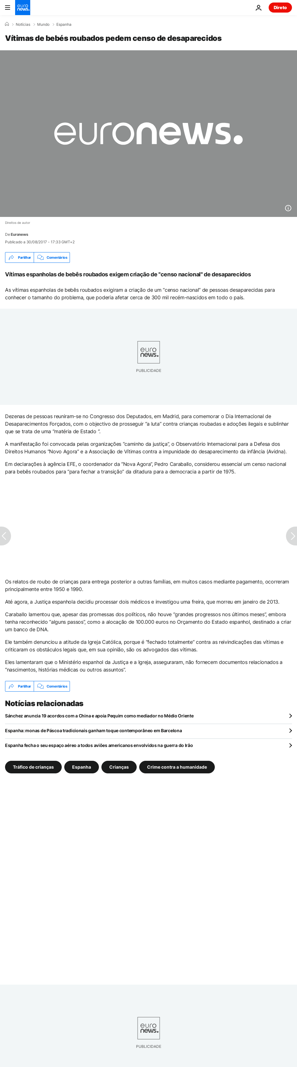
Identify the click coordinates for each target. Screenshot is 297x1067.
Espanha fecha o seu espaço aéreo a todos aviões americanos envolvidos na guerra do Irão (99, 745)
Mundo (43, 24)
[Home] (7, 24)
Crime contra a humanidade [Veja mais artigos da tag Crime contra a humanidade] (177, 767)
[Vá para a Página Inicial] (22, 7)
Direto (280, 7)
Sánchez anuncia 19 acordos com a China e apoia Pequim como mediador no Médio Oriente (99, 715)
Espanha (63, 24)
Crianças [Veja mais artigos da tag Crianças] (119, 767)
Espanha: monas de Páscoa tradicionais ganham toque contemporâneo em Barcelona (93, 730)
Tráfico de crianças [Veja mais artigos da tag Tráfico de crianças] (33, 767)
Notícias (23, 24)
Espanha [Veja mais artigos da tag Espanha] (81, 767)
